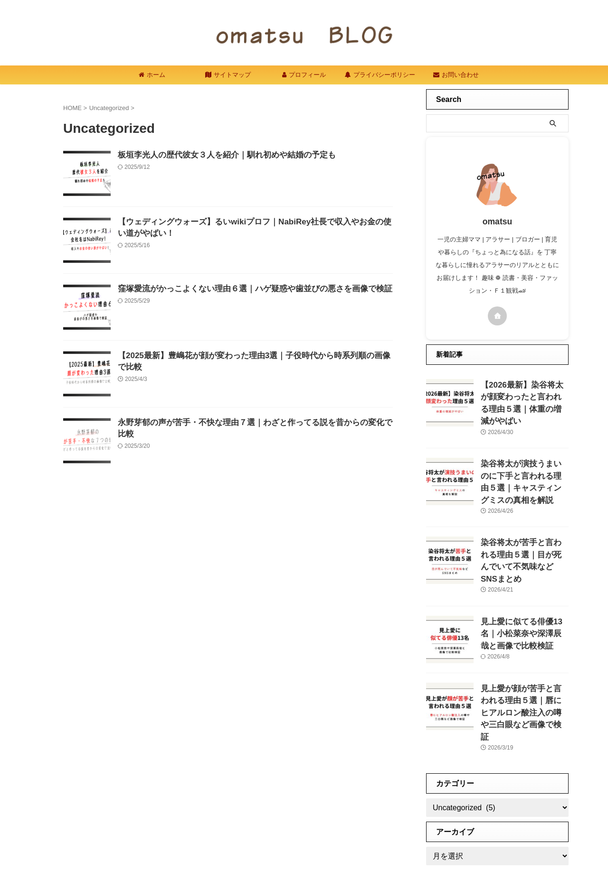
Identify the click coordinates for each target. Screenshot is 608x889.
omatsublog (304, 858)
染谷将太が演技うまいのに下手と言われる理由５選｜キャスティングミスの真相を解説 (524, 461)
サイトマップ (228, 74)
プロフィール (304, 74)
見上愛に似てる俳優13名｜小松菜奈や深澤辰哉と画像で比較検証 (524, 595)
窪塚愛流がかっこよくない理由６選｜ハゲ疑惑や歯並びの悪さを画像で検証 (247, 289)
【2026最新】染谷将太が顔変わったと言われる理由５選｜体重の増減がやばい (524, 394)
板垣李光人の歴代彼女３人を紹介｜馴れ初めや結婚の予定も (220, 155)
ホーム (152, 74)
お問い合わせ (456, 74)
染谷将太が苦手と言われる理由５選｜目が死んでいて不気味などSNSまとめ (524, 528)
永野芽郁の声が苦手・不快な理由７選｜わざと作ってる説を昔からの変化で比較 (254, 423)
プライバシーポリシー (380, 74)
